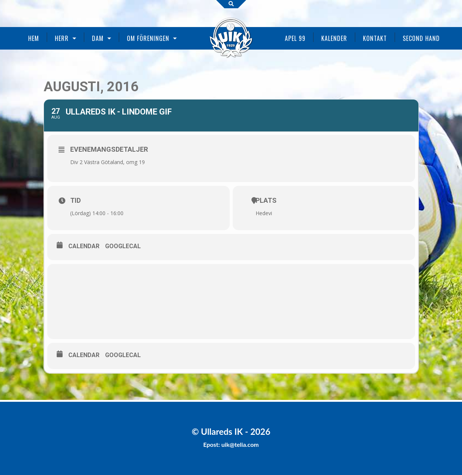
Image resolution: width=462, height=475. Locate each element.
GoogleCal (123, 246)
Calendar (83, 246)
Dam (98, 38)
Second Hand (421, 38)
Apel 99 (295, 38)
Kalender (334, 38)
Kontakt (375, 38)
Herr (62, 38)
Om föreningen (148, 38)
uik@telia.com (240, 444)
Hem (33, 38)
